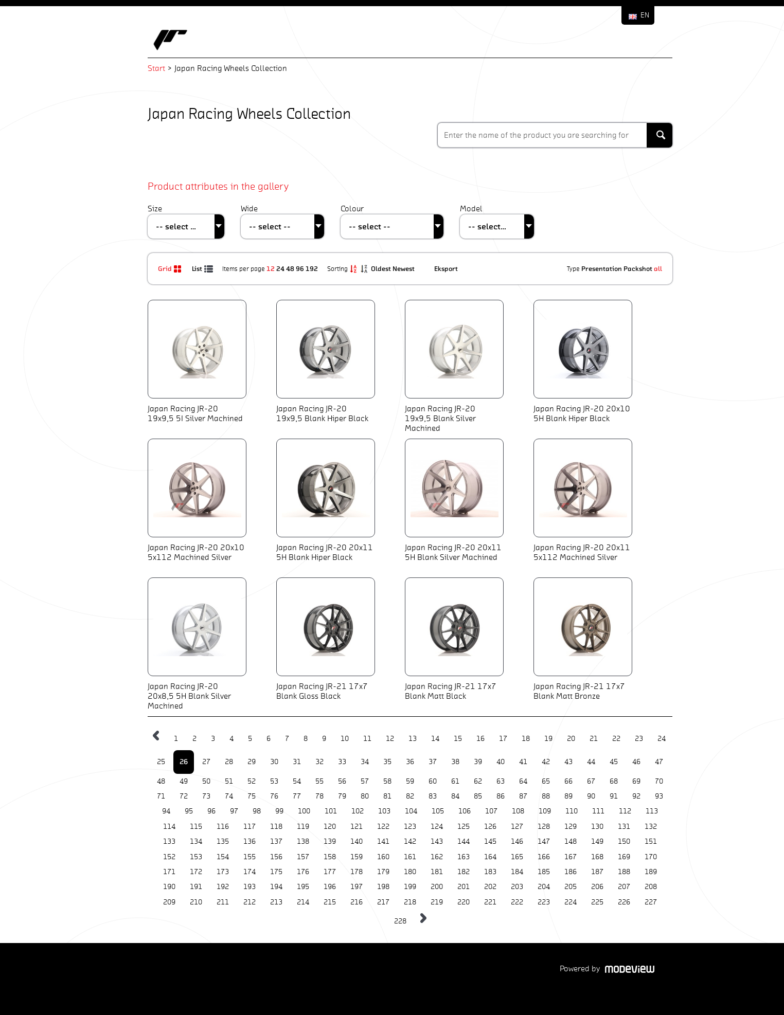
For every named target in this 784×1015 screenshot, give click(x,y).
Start (156, 68)
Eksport (446, 268)
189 (651, 871)
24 (280, 268)
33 (342, 761)
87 (523, 796)
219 (437, 902)
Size (155, 208)
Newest (404, 268)
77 (297, 796)
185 (544, 871)
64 (523, 781)
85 (478, 796)
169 (624, 857)
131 (624, 826)
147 (544, 841)
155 (249, 857)
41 (523, 761)
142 (410, 841)
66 (568, 781)
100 (304, 811)
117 (249, 826)
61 (455, 781)
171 (169, 871)
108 (518, 811)
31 (297, 761)
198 (383, 886)
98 (257, 811)
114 (169, 826)
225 (597, 902)
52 (251, 781)
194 (276, 886)
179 (383, 871)
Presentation (601, 268)
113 (652, 811)
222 (517, 902)
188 (624, 871)
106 (464, 811)
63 (500, 781)
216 (356, 902)
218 (410, 902)
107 (491, 811)
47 (659, 761)
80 (365, 796)
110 (571, 811)
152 (169, 857)
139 (330, 841)
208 (651, 886)
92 (636, 796)
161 (410, 857)
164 (490, 857)
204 (544, 886)
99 (279, 811)
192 (312, 268)
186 (570, 871)
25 (161, 761)
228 (400, 921)
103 (384, 811)
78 (319, 796)
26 (184, 761)
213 (276, 902)
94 (166, 811)
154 (223, 857)
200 (437, 886)
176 (303, 871)
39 (478, 761)
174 (249, 871)
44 (591, 761)
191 (196, 886)
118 (276, 826)
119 (303, 826)
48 (290, 268)
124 (437, 826)
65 (546, 781)
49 (184, 781)
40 (500, 761)
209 (169, 902)
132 (651, 826)
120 (330, 826)
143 (437, 841)
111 (598, 811)
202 (490, 886)
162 (437, 857)
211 (223, 902)
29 (251, 761)
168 (597, 857)
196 (330, 886)
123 (410, 826)
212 (249, 902)
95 (189, 811)
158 (330, 857)
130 (597, 826)
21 (594, 738)
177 (330, 871)
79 (342, 796)
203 (517, 886)
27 (206, 761)
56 (342, 781)
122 (383, 826)
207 (624, 886)
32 (319, 761)
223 (544, 902)
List (203, 268)
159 (356, 857)
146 (517, 841)
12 (270, 268)
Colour (352, 208)
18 (526, 738)
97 (234, 811)
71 (161, 796)
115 (196, 826)
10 (345, 738)
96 (300, 268)
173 (223, 871)
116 (223, 826)
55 (319, 781)
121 (356, 826)
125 (463, 826)
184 (517, 871)
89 (568, 796)
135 (223, 841)
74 (229, 796)
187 (597, 871)
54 (297, 781)
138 (303, 841)
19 (548, 738)
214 (303, 902)
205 (570, 886)
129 (570, 826)
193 (249, 886)
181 (437, 871)
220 (463, 902)
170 (651, 857)
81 (387, 796)
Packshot (637, 268)
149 (597, 841)
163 (463, 857)
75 (251, 796)
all (658, 268)
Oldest (382, 268)
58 (387, 781)
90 (591, 796)
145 (490, 841)
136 (249, 841)
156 (276, 857)
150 (624, 841)
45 (614, 761)
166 (544, 857)
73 (206, 796)
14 (435, 738)
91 (614, 796)
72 (184, 796)
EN (644, 15)
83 (433, 796)
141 (383, 841)
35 (387, 761)
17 (503, 738)
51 (229, 781)
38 (455, 761)
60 (433, 781)
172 (196, 871)
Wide (249, 208)
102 (357, 811)
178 (356, 871)
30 (274, 761)
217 (383, 902)
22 (616, 738)
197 (356, 886)
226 (624, 902)
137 (276, 841)
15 (458, 738)
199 (410, 886)
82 (410, 796)
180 (410, 871)
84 (455, 796)
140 (356, 841)
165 (517, 857)
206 (597, 886)
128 (544, 826)
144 (463, 841)
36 (410, 761)
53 (274, 781)
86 (500, 796)
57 (365, 781)
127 (517, 826)
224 (570, 902)
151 (651, 841)
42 (546, 761)
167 (570, 857)
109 (545, 811)
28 (229, 761)
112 (625, 811)
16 (480, 738)
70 (659, 781)
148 (570, 841)
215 (330, 902)
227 (651, 902)
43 (568, 761)
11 (367, 738)
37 (433, 761)
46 (636, 761)
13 (412, 738)
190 (169, 886)
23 (639, 738)
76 (274, 796)
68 (614, 781)
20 (571, 738)
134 (196, 841)
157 (303, 857)
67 (591, 781)
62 (478, 781)
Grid (171, 268)
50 (206, 781)
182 (463, 871)
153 (196, 857)
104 (411, 811)
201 (463, 886)
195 (303, 886)
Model (471, 208)
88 (546, 796)
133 (169, 841)
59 (410, 781)
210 (196, 902)
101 (331, 811)
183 (490, 871)
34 (365, 761)
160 (383, 857)
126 (490, 826)
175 (276, 871)
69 (636, 781)
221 (490, 902)
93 (659, 796)
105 (438, 811)
